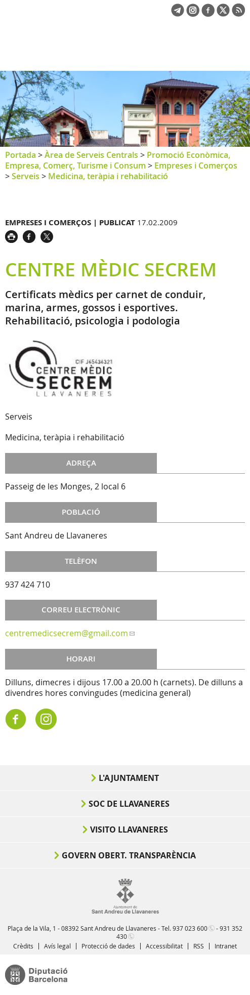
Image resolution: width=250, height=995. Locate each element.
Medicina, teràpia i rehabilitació (108, 176)
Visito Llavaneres (129, 829)
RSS (198, 946)
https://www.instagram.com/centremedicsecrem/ (46, 719)
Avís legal (57, 946)
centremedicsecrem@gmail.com (66, 633)
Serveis (25, 176)
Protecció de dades (108, 946)
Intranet (226, 946)
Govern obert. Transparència (129, 855)
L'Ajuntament (129, 777)
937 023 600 (190, 928)
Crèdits (23, 946)
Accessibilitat (164, 946)
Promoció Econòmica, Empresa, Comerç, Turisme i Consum (117, 160)
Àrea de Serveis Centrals (91, 154)
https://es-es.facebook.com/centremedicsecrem (15, 719)
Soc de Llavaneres (129, 803)
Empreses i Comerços (195, 165)
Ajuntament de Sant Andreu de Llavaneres (53, 52)
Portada (20, 154)
